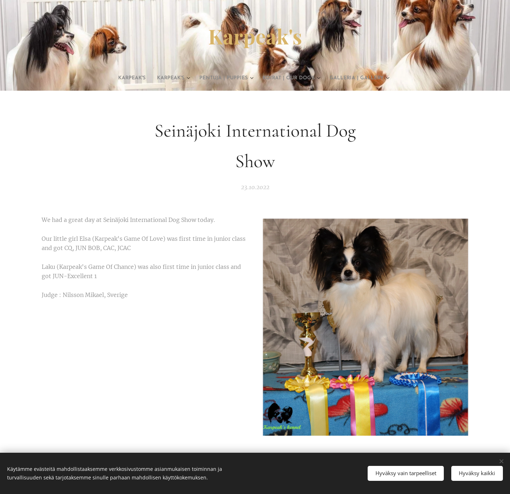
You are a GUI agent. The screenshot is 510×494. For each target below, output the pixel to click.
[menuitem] (111, 78)
